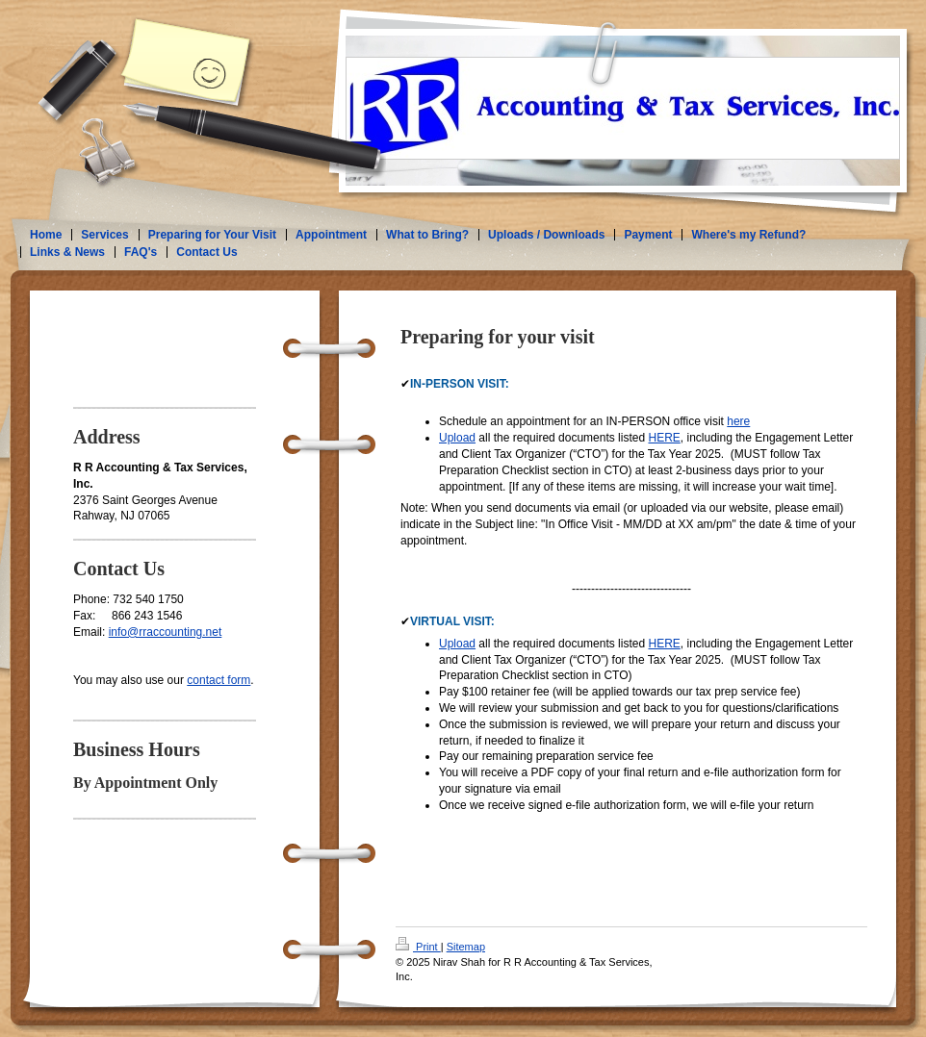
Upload (457, 437)
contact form (218, 680)
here (738, 421)
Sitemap (466, 946)
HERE (664, 437)
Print (418, 946)
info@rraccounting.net (165, 632)
